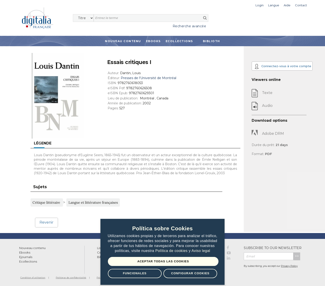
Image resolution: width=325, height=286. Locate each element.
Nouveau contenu (123, 41)
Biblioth (211, 41)
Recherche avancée (189, 26)
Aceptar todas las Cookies (163, 261)
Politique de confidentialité (71, 277)
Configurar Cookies (190, 273)
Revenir (46, 222)
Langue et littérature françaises (93, 202)
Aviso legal (201, 251)
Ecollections (179, 41)
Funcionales (134, 273)
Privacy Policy (289, 266)
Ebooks (153, 41)
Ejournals (25, 257)
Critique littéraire (46, 202)
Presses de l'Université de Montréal (148, 78)
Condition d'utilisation (32, 277)
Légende (42, 143)
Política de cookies (172, 251)
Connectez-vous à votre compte (283, 66)
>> (297, 256)
